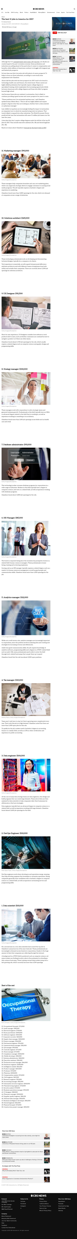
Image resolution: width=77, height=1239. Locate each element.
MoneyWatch (41, 12)
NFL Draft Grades (6, 1207)
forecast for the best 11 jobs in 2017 (35, 128)
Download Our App (63, 1206)
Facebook (23, 1203)
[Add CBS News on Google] (9, 27)
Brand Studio (61, 1208)
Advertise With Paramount (9, 1218)
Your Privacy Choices (45, 1206)
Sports (63, 12)
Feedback (4, 1225)
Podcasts (60, 1203)
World (21, 12)
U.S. (2, 12)
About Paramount (6, 1216)
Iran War (7, 12)
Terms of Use (43, 1208)
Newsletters (61, 1201)
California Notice (44, 1203)
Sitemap (60, 1210)
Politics (26, 12)
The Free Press (70, 12)
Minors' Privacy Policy (45, 1210)
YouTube (22, 1201)
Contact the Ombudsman (8, 1227)
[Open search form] (74, 9)
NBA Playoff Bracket (7, 1209)
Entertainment (51, 12)
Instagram (23, 1206)
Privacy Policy (43, 1201)
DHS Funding (14, 12)
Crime (58, 12)
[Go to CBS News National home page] (38, 9)
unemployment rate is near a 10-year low (26, 62)
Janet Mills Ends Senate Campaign (8, 1201)
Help (3, 1223)
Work (3, 16)
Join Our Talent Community (9, 1220)
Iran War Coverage (7, 1204)
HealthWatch (33, 12)
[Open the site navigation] (13, 9)
